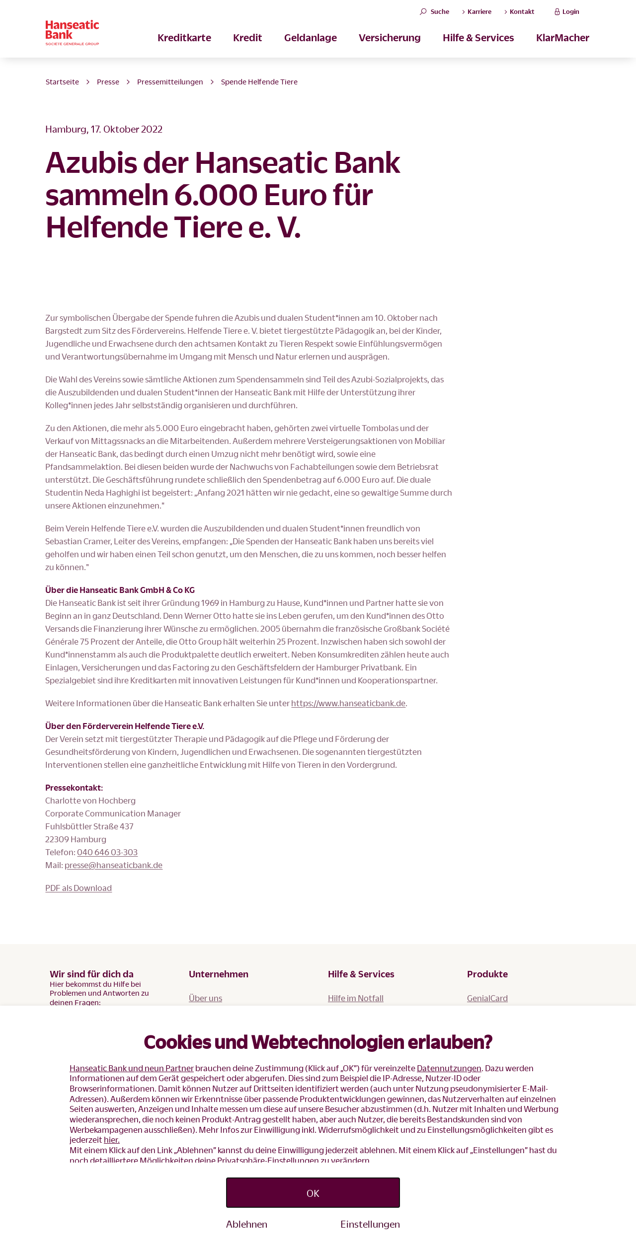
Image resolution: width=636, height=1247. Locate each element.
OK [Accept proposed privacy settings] (313, 1192)
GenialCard (487, 998)
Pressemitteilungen (170, 81)
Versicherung (390, 50)
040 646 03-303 (107, 852)
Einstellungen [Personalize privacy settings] (370, 1223)
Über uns (205, 998)
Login (565, 18)
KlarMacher (562, 50)
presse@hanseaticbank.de (113, 865)
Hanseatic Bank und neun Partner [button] (132, 1068)
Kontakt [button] (519, 18)
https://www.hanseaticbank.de (348, 703)
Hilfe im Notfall (356, 998)
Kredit (247, 50)
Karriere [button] (476, 18)
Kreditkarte (184, 50)
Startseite (62, 81)
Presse (108, 81)
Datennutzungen (449, 1068)
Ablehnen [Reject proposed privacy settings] (246, 1223)
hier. (112, 1139)
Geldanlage (310, 50)
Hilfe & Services (478, 50)
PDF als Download (78, 887)
